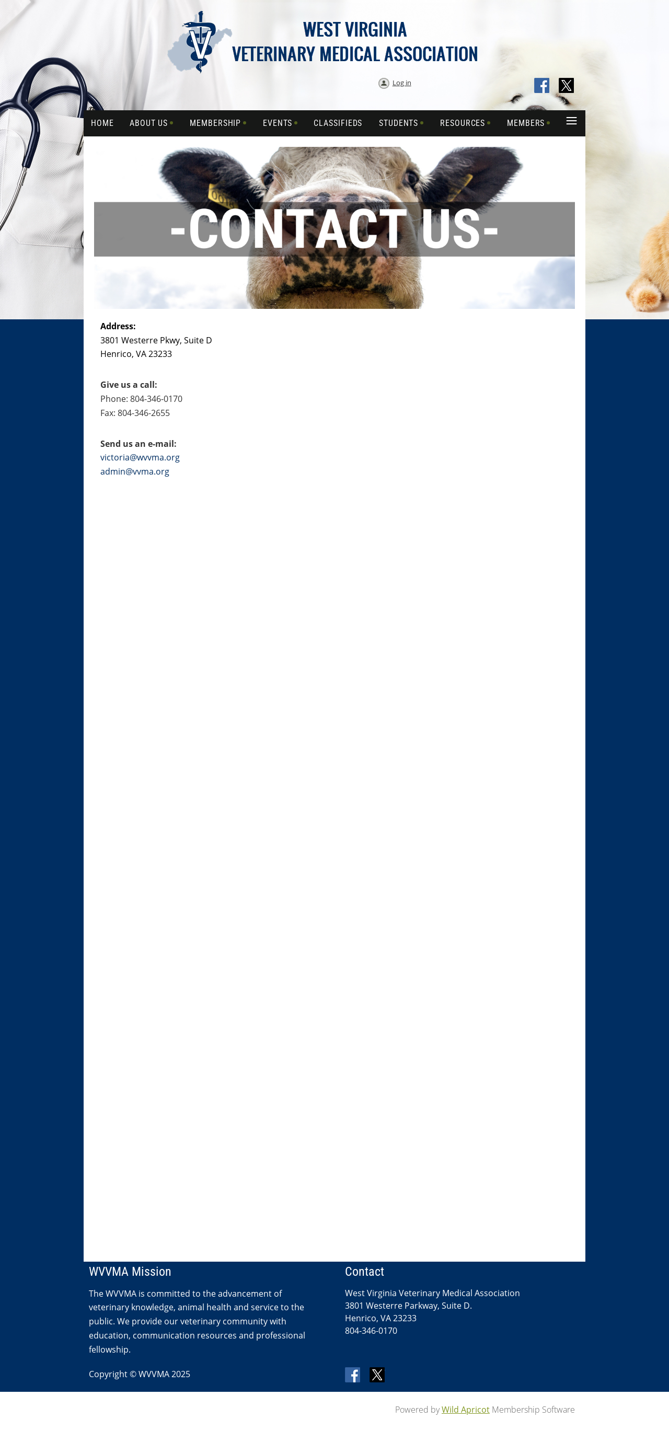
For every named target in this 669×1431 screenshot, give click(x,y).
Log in (402, 82)
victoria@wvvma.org (140, 457)
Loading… (408, 614)
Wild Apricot (466, 1409)
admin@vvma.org (134, 471)
